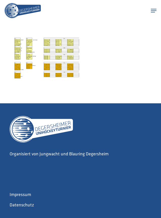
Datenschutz (22, 205)
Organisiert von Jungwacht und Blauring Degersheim (59, 154)
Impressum (20, 194)
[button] (153, 10)
